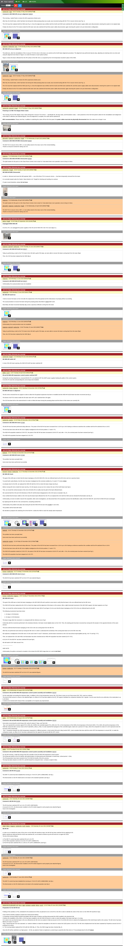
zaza (16, 46)
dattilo (4, 372)
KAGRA (32, 1)
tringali (16, 108)
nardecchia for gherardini (9, 905)
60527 (25, 249)
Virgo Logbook (7, 1)
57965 (22, 422)
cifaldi (4, 826)
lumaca (9, 471)
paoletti (33, 905)
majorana (5, 46)
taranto (28, 826)
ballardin (5, 452)
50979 (54, 692)
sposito (11, 420)
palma (4, 221)
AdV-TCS (5, 9)
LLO (25, 1)
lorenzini (5, 471)
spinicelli (11, 108)
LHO (18, 1)
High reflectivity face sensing (16, 9)
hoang (10, 388)
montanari (28, 905)
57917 (23, 574)
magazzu (16, 595)
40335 (47, 301)
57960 (64, 481)
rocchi (8, 372)
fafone (8, 826)
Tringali (11, 169)
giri (17, 905)
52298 (49, 504)
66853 (30, 14)
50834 (91, 930)
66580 (29, 140)
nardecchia (5, 11)
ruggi (10, 11)
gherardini (5, 138)
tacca (20, 905)
